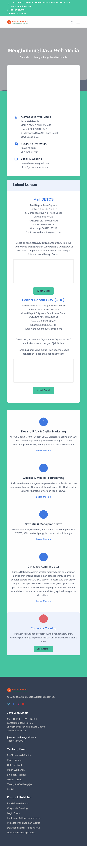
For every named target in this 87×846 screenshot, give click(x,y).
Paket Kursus (14, 760)
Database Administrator (43, 566)
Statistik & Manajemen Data (43, 524)
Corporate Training (43, 628)
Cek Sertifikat (14, 765)
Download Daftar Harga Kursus (23, 827)
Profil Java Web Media (19, 755)
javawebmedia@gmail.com (35, 163)
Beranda (24, 57)
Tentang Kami (17, 9)
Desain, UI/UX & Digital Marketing (43, 431)
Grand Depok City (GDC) (43, 299)
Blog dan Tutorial (16, 774)
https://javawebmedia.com (35, 167)
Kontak (11, 789)
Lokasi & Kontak (17, 13)
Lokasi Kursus (14, 779)
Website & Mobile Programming (43, 478)
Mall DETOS (43, 199)
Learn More (42, 450)
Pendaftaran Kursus (18, 803)
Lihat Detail (43, 290)
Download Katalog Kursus (21, 832)
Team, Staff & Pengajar (19, 784)
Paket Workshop (16, 769)
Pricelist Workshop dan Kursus (23, 822)
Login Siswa (13, 813)
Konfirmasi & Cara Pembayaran (23, 818)
